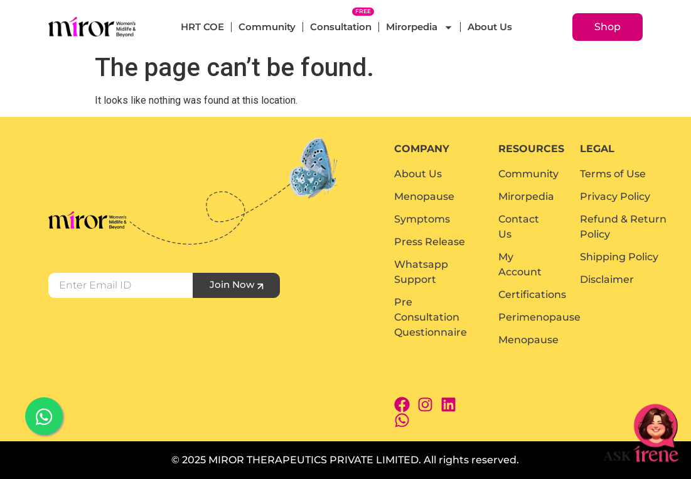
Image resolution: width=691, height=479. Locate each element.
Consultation (341, 27)
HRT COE (202, 27)
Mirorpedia (419, 27)
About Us (490, 27)
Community (267, 27)
